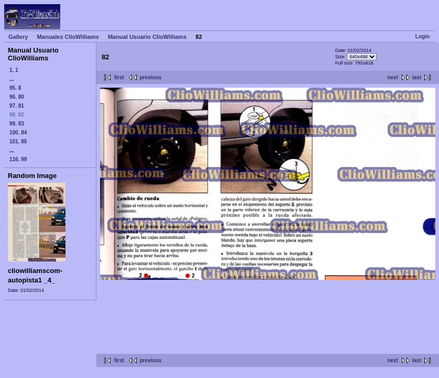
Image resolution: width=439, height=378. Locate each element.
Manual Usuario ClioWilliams (147, 37)
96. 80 (16, 97)
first (119, 77)
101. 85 (18, 141)
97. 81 (16, 106)
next (392, 77)
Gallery (18, 37)
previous (151, 77)
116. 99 (18, 159)
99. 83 (16, 124)
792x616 (364, 63)
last (416, 77)
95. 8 (15, 88)
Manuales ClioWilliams (68, 37)
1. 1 (13, 70)
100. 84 (18, 132)
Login (422, 36)
